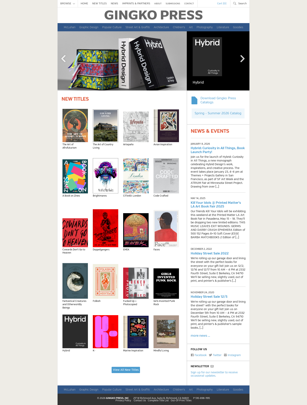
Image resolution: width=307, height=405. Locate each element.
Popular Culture (112, 27)
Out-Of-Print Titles (181, 401)
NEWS (114, 3)
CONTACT (189, 3)
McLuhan (69, 27)
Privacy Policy (123, 401)
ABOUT (158, 3)
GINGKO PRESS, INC (117, 398)
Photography (205, 27)
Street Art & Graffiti (138, 27)
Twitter (215, 355)
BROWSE (67, 3)
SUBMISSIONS (173, 3)
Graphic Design (88, 27)
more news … (200, 336)
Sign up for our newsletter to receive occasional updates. (214, 374)
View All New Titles (126, 370)
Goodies (238, 27)
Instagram (232, 355)
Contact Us (140, 401)
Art (191, 27)
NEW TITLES (99, 3)
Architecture (161, 27)
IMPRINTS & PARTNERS (136, 3)
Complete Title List (158, 401)
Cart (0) (221, 3)
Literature (223, 27)
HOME (84, 3)
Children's (179, 27)
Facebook (199, 355)
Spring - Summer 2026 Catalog (218, 113)
